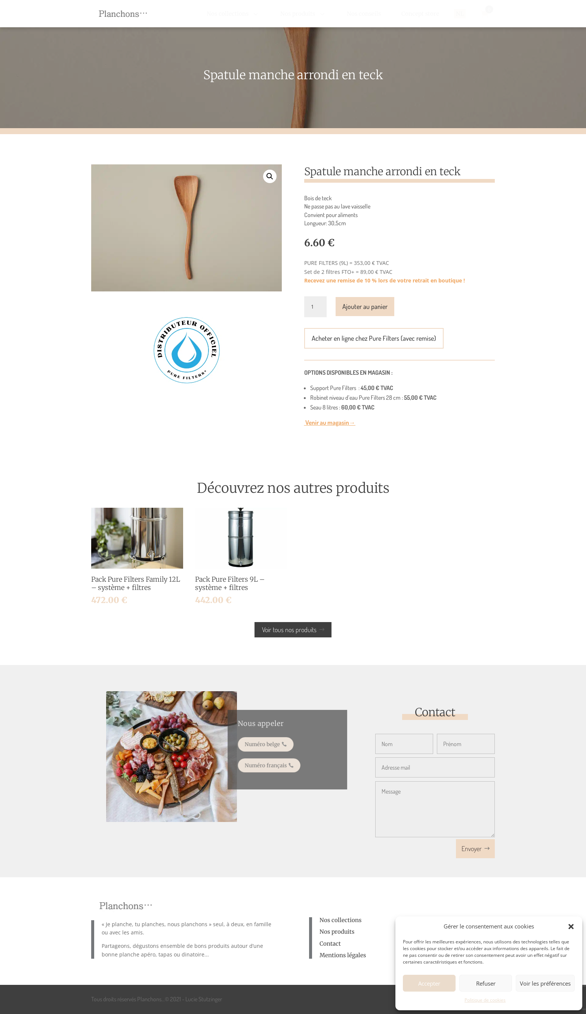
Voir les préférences (545, 983)
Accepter (429, 983)
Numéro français (270, 762)
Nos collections (340, 920)
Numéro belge (267, 745)
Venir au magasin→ (329, 422)
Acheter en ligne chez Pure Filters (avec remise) (374, 338)
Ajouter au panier (365, 306)
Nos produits (337, 931)
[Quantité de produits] (315, 306)
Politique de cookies (485, 1000)
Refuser (486, 983)
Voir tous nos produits (289, 629)
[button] (571, 926)
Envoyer (472, 848)
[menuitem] (233, 14)
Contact (330, 943)
